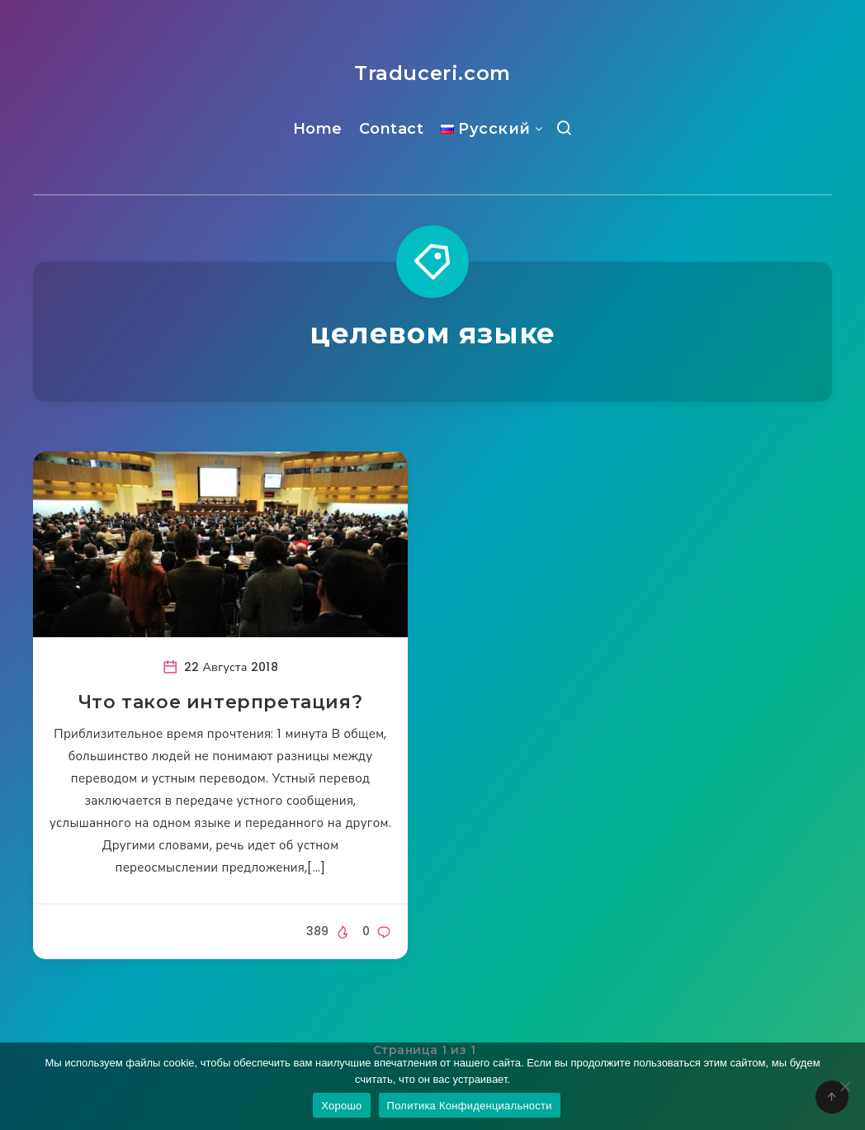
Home (318, 129)
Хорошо (341, 1105)
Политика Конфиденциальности (469, 1105)
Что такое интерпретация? (220, 702)
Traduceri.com (432, 73)
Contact (391, 129)
